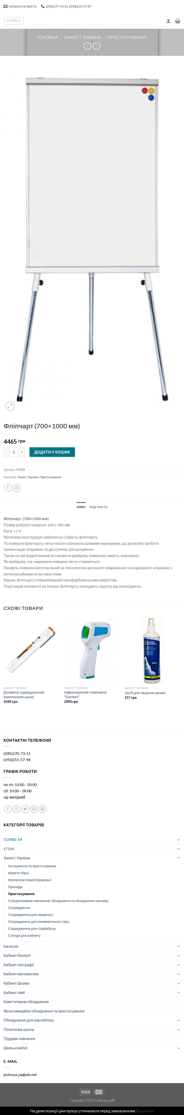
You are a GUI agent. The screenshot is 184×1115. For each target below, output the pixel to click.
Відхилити (145, 1111)
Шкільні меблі (15, 1048)
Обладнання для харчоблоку (29, 1020)
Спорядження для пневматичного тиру (38, 922)
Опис (81, 507)
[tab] (81, 507)
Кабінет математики (21, 973)
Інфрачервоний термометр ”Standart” (85, 694)
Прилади (15, 887)
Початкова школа (19, 1029)
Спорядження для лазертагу (30, 915)
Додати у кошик (52, 452)
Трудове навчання (19, 1038)
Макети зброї (18, 873)
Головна (47, 37)
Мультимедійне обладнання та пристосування (44, 1011)
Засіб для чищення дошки (145, 693)
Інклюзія (11, 946)
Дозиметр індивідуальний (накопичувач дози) (24, 694)
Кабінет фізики (16, 983)
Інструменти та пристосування (32, 866)
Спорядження (19, 908)
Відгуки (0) (99, 507)
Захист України (82, 37)
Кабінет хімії (14, 992)
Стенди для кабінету (24, 935)
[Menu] (14, 21)
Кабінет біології (17, 955)
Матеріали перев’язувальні (29, 880)
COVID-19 (13, 839)
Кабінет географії (19, 964)
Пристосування (127, 37)
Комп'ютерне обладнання (26, 1001)
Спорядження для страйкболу (32, 928)
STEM (9, 848)
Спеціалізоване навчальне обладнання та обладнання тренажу (58, 901)
